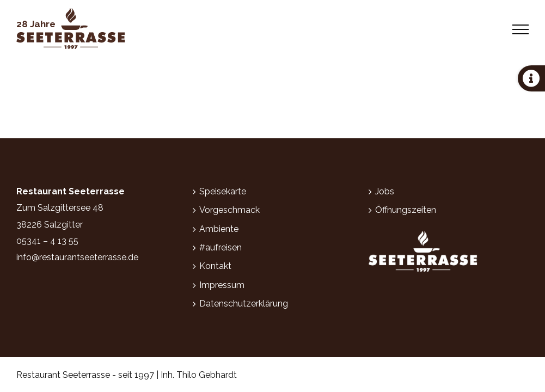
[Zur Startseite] (70, 29)
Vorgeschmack (229, 210)
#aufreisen (220, 247)
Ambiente (218, 229)
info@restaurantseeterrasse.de (77, 257)
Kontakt (215, 266)
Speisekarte (222, 191)
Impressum (221, 285)
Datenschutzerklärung (243, 303)
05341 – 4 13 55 (47, 241)
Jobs (384, 191)
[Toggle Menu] (521, 29)
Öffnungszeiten (405, 210)
